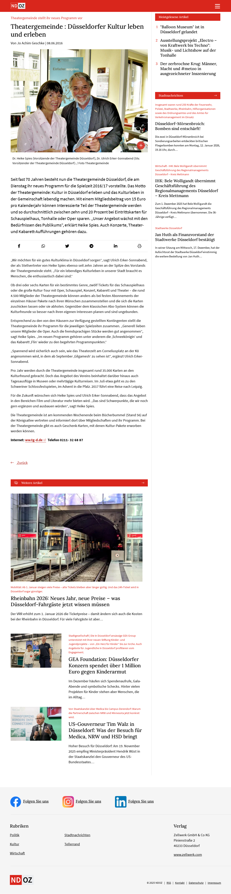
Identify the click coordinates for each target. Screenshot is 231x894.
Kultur (14, 844)
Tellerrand (72, 844)
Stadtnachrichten (171, 95)
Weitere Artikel (31, 483)
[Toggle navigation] (217, 6)
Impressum (214, 883)
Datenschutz (196, 883)
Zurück (22, 462)
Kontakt (180, 883)
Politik (14, 835)
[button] (19, 246)
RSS (169, 883)
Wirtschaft (17, 853)
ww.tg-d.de (33, 440)
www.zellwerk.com (188, 854)
